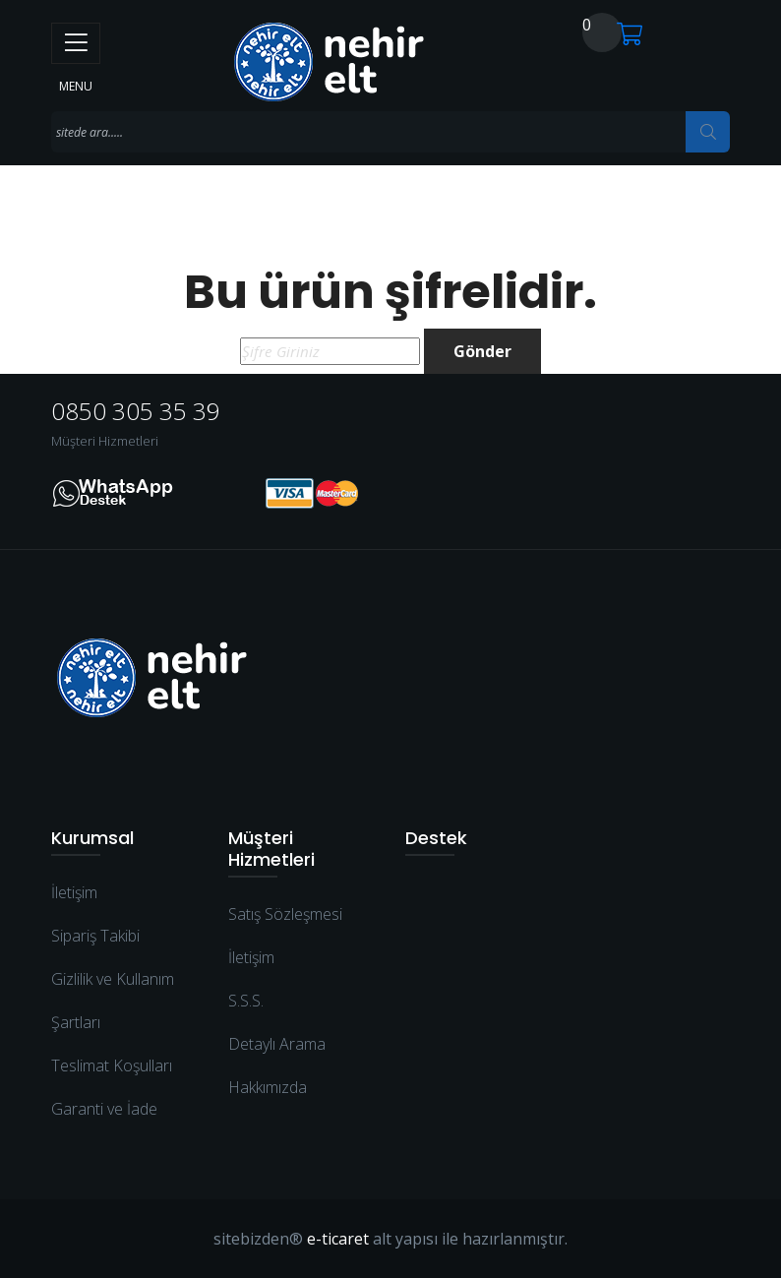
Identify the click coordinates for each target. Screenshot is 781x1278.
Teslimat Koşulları (111, 1065)
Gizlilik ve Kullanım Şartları (112, 1000)
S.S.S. (246, 1000)
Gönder (482, 351)
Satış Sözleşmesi (285, 914)
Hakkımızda (267, 1087)
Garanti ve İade (104, 1109)
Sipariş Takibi (95, 935)
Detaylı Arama (277, 1044)
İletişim (74, 892)
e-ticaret (338, 1238)
